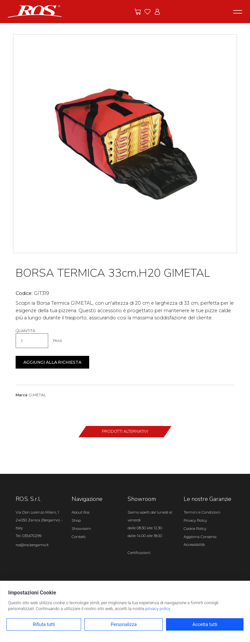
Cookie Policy (195, 528)
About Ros (81, 512)
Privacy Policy (195, 520)
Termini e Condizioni (202, 512)
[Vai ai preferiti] (147, 11)
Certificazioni (139, 552)
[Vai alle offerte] (137, 11)
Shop (76, 520)
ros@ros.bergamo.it (32, 545)
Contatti (79, 536)
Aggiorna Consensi (200, 536)
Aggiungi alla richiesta (52, 362)
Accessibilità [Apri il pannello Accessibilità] (194, 544)
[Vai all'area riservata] (157, 11)
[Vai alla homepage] (35, 11)
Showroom (81, 528)
